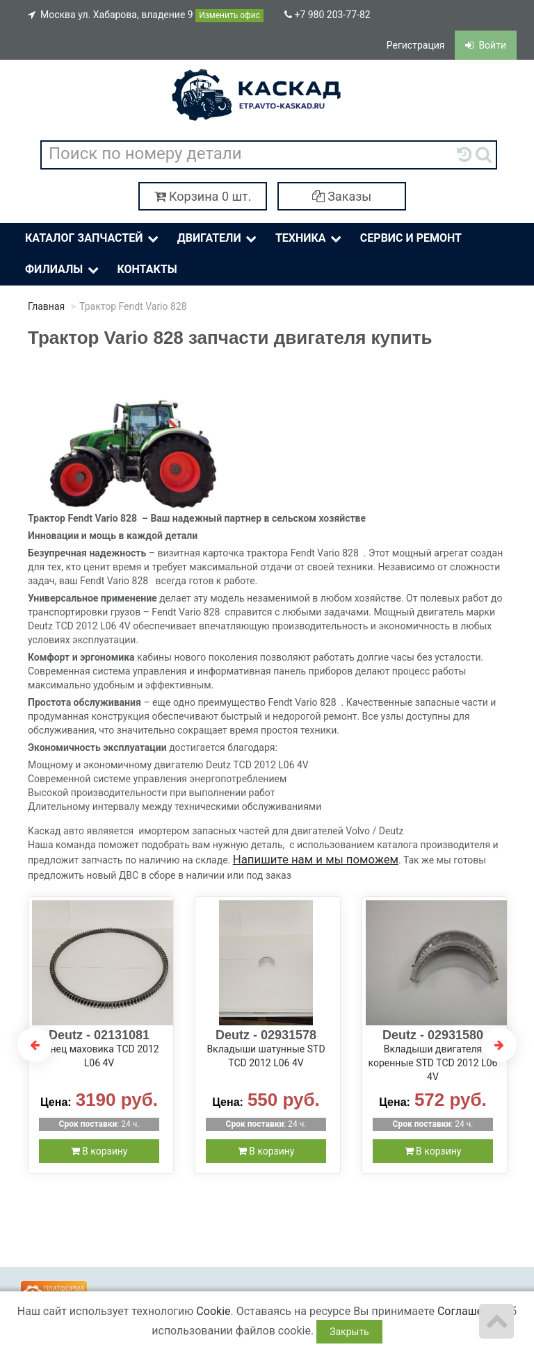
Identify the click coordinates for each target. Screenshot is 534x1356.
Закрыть (349, 1331)
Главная (46, 306)
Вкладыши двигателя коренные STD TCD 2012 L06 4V (433, 1062)
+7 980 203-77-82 (327, 14)
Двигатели (218, 238)
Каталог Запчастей (93, 238)
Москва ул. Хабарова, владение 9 (146, 15)
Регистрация (416, 45)
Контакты (147, 269)
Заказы (342, 196)
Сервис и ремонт (411, 238)
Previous (34, 1044)
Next (499, 1044)
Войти (485, 45)
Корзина (203, 196)
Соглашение (469, 1311)
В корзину (99, 1151)
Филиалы (63, 270)
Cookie (213, 1311)
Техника (309, 238)
